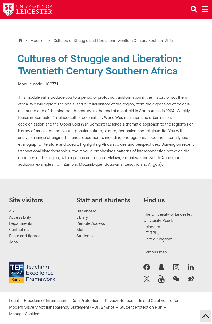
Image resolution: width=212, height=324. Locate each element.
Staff (80, 229)
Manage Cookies (24, 314)
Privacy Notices (119, 300)
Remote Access (90, 223)
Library (82, 217)
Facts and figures (24, 235)
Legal (14, 300)
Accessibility (20, 217)
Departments (20, 223)
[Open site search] (194, 9)
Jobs (13, 242)
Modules (38, 40)
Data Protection (85, 300)
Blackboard (86, 211)
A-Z (12, 211)
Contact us (19, 229)
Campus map (155, 252)
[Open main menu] (205, 9)
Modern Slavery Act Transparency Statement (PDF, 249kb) (61, 307)
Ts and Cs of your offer (158, 300)
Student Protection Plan (141, 307)
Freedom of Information (45, 300)
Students (84, 235)
